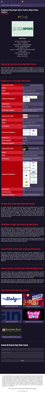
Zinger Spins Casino (25, 46)
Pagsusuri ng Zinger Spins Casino (30, 5)
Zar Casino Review (26, 44)
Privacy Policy (22, 388)
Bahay (7, 5)
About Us (11, 388)
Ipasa (22, 360)
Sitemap (34, 388)
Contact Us (16, 388)
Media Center (29, 388)
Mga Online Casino (15, 5)
